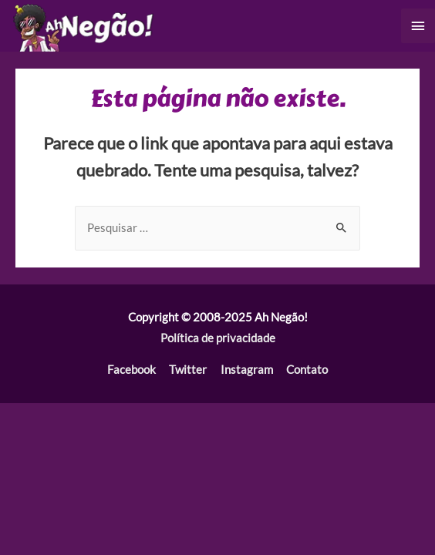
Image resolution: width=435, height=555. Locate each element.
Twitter (188, 369)
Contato (307, 369)
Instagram (247, 369)
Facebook (131, 369)
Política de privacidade (217, 338)
